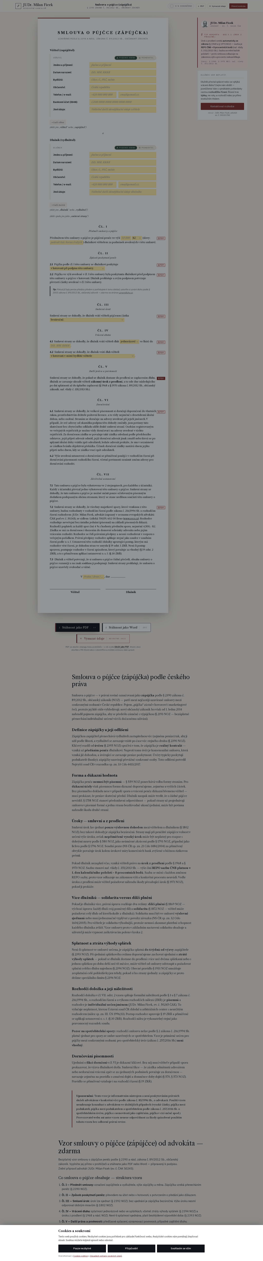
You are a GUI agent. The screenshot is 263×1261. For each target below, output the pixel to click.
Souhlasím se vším (181, 1248)
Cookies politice (80, 1256)
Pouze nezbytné (82, 1248)
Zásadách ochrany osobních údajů (106, 1256)
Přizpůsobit (131, 1248)
